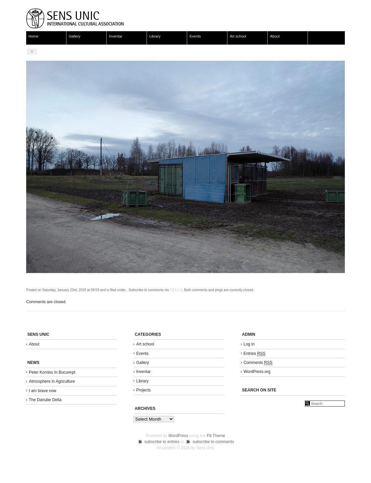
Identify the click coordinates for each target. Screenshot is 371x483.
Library (155, 36)
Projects (143, 390)
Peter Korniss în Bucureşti (52, 372)
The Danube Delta (45, 399)
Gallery (75, 36)
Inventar (115, 36)
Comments (258, 362)
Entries (254, 353)
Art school (238, 36)
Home (33, 36)
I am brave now (42, 390)
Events (195, 36)
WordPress (178, 435)
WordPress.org (257, 371)
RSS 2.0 (176, 290)
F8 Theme (216, 435)
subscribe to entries (162, 441)
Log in (249, 344)
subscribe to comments (213, 441)
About (275, 36)
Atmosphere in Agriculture (52, 381)
